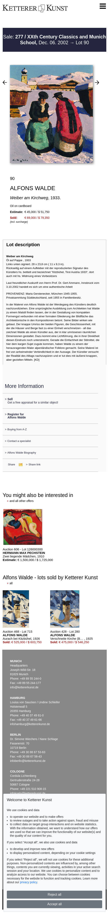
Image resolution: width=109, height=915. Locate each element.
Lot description (23, 244)
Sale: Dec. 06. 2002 (54, 39)
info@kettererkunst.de (24, 687)
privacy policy (28, 882)
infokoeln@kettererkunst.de (27, 793)
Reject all (54, 894)
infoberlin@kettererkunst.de (27, 760)
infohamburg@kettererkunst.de (30, 724)
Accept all (54, 904)
